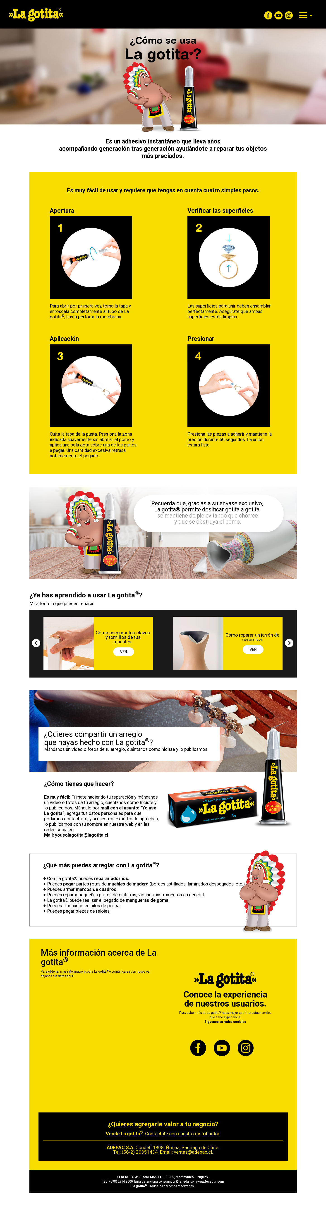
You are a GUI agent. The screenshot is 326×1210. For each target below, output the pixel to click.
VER (123, 651)
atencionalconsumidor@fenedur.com (170, 1181)
